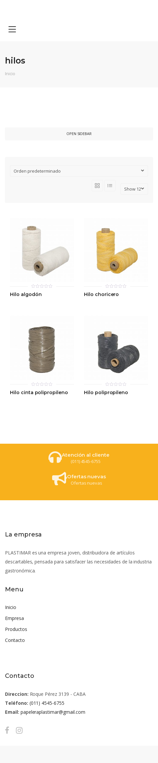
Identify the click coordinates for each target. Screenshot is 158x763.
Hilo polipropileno (106, 392)
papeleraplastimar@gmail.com (53, 712)
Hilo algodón (25, 294)
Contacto (15, 640)
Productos (16, 629)
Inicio (10, 73)
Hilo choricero (101, 294)
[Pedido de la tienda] (79, 171)
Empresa (14, 618)
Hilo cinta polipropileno (39, 392)
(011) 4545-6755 (47, 703)
